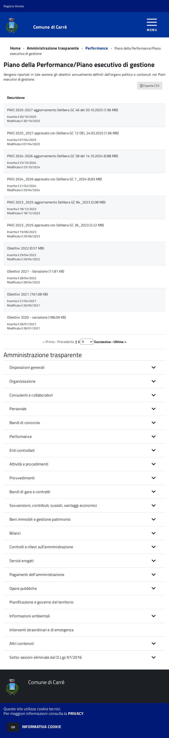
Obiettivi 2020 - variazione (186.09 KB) (36, 317)
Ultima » (120, 341)
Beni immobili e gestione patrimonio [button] (40, 519)
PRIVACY (75, 713)
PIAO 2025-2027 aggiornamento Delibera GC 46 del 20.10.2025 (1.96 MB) (62, 110)
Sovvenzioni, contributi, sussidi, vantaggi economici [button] (53, 505)
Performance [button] (20, 436)
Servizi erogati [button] (21, 561)
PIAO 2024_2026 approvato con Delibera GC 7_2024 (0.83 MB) (54, 179)
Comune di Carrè (50, 27)
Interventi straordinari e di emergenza (41, 630)
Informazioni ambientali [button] (29, 616)
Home (15, 48)
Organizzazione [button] (22, 381)
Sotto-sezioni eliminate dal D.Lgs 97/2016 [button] (45, 657)
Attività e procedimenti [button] (28, 464)
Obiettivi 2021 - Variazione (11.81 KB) (35, 271)
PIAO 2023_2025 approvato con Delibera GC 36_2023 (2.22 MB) (55, 225)
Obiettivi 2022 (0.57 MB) (25, 248)
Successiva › (103, 341)
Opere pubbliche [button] (23, 588)
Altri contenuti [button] (21, 643)
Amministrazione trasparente (53, 48)
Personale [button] (18, 409)
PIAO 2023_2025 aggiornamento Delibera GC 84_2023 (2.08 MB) (56, 202)
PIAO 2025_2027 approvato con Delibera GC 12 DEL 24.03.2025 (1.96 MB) (63, 133)
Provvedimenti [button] (22, 478)
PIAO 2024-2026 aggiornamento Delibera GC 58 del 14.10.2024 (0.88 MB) (62, 156)
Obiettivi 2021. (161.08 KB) (27, 294)
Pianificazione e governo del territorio (41, 602)
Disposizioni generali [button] (26, 367)
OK (13, 727)
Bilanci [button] (15, 533)
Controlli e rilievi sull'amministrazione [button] (41, 547)
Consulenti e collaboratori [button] (31, 395)
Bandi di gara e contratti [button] (29, 492)
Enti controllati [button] (22, 450)
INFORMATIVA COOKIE (41, 727)
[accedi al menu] (152, 24)
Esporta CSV (149, 85)
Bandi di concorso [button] (24, 423)
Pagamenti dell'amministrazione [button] (36, 574)
